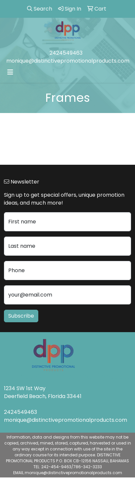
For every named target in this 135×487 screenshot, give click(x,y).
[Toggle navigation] (10, 72)
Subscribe (21, 316)
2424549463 (66, 53)
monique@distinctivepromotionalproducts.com (67, 61)
